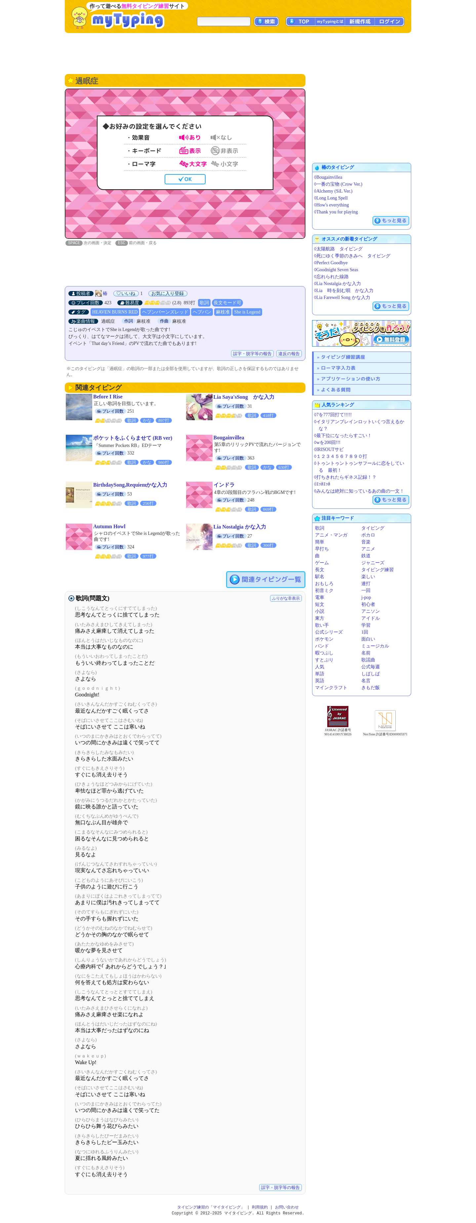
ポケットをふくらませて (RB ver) (132, 438)
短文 (319, 604)
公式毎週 (370, 666)
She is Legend (247, 312)
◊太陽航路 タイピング (338, 248)
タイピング (372, 528)
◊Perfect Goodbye (330, 262)
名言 (366, 680)
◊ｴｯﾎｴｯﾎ (322, 484)
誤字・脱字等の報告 (252, 354)
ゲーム (322, 562)
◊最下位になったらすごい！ (343, 435)
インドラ (224, 485)
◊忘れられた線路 (331, 276)
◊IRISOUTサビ (329, 449)
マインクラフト (331, 687)
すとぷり (324, 659)
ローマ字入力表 (338, 367)
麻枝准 (223, 312)
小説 (319, 611)
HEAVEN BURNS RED (115, 312)
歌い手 (322, 625)
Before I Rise (108, 397)
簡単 (319, 541)
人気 (319, 666)
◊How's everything (331, 205)
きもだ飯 (370, 687)
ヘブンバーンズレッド (165, 312)
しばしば (370, 673)
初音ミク (324, 590)
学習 (366, 625)
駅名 (319, 576)
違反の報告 (289, 354)
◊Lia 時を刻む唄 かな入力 (344, 290)
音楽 (366, 541)
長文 (319, 569)
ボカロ (368, 535)
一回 (366, 590)
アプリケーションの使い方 (350, 378)
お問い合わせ (287, 1207)
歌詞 (204, 303)
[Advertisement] (238, 53)
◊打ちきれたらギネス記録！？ (345, 477)
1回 (364, 632)
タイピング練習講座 (343, 356)
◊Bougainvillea (328, 177)
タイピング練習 (377, 569)
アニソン (370, 611)
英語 (319, 680)
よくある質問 (336, 389)
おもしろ (324, 583)
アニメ (368, 548)
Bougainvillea (229, 438)
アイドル (370, 618)
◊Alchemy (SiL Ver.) (333, 191)
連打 (366, 583)
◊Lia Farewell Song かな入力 (342, 297)
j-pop (366, 597)
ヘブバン (202, 312)
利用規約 (260, 1207)
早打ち (322, 548)
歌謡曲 (368, 659)
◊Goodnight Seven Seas (336, 269)
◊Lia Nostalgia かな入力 (337, 283)
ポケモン (324, 639)
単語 (319, 673)
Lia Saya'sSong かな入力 (244, 397)
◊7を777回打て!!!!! (333, 414)
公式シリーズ (329, 632)
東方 (319, 618)
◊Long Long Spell (331, 198)
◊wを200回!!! (327, 442)
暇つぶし (324, 652)
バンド (322, 646)
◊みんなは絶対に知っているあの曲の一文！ (359, 491)
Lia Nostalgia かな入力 (240, 527)
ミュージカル (375, 646)
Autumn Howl (109, 527)
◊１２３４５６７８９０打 (340, 456)
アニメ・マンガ (331, 535)
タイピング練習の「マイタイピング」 (211, 1207)
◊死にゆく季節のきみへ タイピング (352, 255)
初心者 (368, 604)
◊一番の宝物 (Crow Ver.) (338, 184)
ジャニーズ (372, 562)
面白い (368, 639)
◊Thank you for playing (336, 211)
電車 (319, 597)
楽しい (368, 576)
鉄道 (366, 555)
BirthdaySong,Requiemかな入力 (130, 485)
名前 (366, 652)
